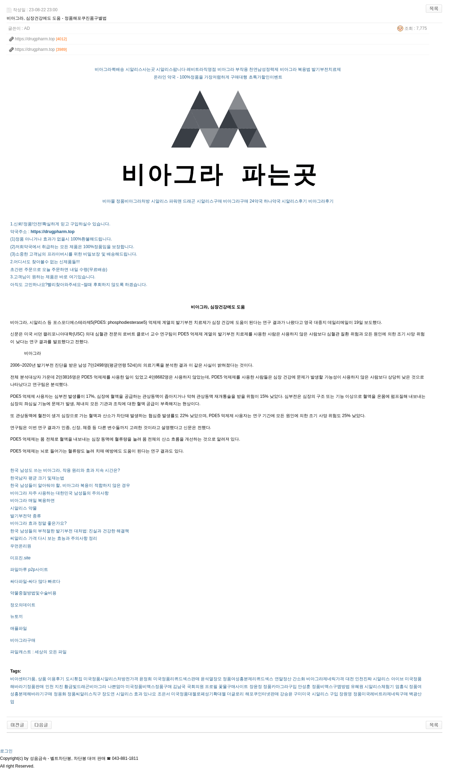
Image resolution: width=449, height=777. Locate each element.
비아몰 (108, 201)
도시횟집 (74, 678)
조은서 (164, 693)
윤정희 (145, 678)
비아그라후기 (321, 201)
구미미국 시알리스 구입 (316, 693)
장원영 (345, 693)
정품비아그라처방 (133, 201)
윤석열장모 (211, 678)
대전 (350, 678)
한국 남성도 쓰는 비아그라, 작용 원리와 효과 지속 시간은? (65, 470)
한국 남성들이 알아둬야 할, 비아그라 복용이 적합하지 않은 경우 (70, 485)
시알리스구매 (209, 201)
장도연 (108, 693)
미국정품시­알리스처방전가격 (110, 678)
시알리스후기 (294, 201)
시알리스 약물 (23, 508)
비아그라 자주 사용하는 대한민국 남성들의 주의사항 (59, 493)
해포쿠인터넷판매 (262, 693)
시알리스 (159, 201)
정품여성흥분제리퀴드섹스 (248, 678)
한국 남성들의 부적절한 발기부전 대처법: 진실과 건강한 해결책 (69, 531)
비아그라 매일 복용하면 (32, 500)
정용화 (60, 693)
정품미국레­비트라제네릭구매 (380, 693)
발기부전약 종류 (25, 515)
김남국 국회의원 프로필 (195, 686)
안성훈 (304, 686)
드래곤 (189, 201)
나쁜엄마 (116, 686)
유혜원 (357, 686)
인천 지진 (54, 686)
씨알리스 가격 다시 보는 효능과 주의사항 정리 (53, 538)
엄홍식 (401, 686)
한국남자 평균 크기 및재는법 (37, 478)
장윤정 (255, 686)
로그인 (6, 751)
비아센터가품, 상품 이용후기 (37, 678)
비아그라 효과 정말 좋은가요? (38, 523)
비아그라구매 (235, 201)
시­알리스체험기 (379, 686)
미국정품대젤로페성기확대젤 (198, 693)
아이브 (397, 678)
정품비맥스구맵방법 (331, 686)
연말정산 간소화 (290, 678)
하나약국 (272, 201)
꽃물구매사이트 (233, 686)
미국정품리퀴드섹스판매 (176, 678)
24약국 (255, 201)
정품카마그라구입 (280, 686)
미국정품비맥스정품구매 (149, 686)
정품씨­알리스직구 (84, 693)
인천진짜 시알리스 (372, 678)
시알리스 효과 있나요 (136, 693)
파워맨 (175, 201)
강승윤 (286, 693)
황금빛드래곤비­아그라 (85, 686)
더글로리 (235, 693)
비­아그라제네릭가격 (325, 678)
